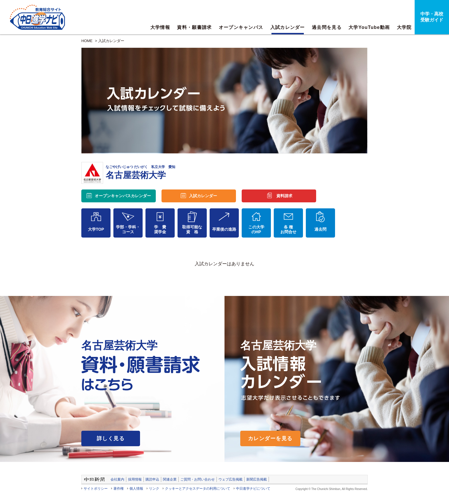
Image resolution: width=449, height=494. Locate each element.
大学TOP (96, 229)
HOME (86, 41)
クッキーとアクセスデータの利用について (197, 489)
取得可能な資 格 (192, 229)
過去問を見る (327, 27)
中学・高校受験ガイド (431, 16)
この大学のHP (256, 229)
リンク (154, 489)
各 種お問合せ (288, 229)
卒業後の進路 (224, 229)
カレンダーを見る (270, 438)
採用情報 (135, 479)
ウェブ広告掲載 (230, 479)
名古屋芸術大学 (140, 172)
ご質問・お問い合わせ (197, 479)
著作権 (118, 489)
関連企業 (170, 479)
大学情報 (160, 27)
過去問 (320, 229)
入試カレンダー (287, 27)
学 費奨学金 (160, 229)
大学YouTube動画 (369, 27)
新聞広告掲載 (256, 479)
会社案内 (117, 479)
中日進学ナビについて (253, 489)
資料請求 (284, 195)
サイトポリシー (96, 489)
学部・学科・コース (128, 229)
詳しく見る (111, 438)
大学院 (404, 27)
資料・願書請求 (194, 27)
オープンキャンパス (241, 27)
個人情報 (136, 489)
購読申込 (152, 479)
